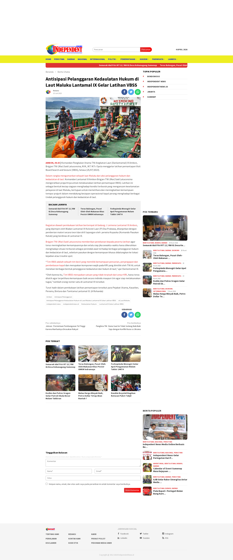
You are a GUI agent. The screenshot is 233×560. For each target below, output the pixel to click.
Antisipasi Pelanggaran (63, 297)
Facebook (123, 534)
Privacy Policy (98, 538)
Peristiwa (167, 442)
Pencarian (146, 49)
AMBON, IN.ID (53, 162)
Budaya (158, 243)
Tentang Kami (52, 534)
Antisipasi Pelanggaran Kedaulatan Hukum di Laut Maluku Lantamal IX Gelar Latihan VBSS (81, 300)
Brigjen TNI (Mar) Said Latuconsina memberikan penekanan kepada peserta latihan (88, 241)
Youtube (144, 538)
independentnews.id (71, 304)
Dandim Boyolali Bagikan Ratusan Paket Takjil (123, 394)
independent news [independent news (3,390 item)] (156, 81)
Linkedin (122, 538)
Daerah (164, 243)
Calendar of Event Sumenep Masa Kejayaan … (167, 470)
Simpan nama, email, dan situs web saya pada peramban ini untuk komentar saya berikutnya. (89, 484)
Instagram (167, 534)
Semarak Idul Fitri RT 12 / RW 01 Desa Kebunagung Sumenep (133, 65)
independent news (54, 304)
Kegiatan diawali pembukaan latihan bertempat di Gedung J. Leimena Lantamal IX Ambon (91, 225)
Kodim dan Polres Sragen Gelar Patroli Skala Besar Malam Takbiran (58, 396)
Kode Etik (73, 543)
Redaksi (72, 534)
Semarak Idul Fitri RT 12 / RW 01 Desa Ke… (164, 245)
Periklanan (51, 538)
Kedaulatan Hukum (89, 304)
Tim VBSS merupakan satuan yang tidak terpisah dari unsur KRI (95, 274)
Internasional (159, 291)
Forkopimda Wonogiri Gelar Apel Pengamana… (169, 269)
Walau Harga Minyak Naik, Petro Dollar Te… (169, 295)
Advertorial (158, 464)
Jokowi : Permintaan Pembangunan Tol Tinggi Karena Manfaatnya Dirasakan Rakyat (68, 326)
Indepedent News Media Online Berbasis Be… (163, 445)
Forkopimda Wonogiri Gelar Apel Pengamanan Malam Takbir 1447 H (123, 211)
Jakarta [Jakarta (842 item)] (151, 92)
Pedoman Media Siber (101, 543)
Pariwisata (176, 263)
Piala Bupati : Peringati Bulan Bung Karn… (168, 492)
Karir (93, 534)
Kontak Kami (74, 538)
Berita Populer (152, 410)
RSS (165, 538)
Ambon (49, 297)
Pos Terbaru (150, 211)
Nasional (159, 442)
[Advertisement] (116, 21)
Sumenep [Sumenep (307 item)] (151, 97)
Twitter (144, 534)
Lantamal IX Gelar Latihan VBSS (111, 304)
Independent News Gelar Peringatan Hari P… (166, 456)
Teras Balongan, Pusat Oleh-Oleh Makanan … (167, 256)
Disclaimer (51, 543)
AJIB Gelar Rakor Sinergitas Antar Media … (170, 481)
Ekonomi (175, 250)
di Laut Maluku (124, 300)
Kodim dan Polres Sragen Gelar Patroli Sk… (169, 282)
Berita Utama (148, 243)
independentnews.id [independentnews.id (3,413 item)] (157, 86)
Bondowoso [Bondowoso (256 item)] (153, 76)
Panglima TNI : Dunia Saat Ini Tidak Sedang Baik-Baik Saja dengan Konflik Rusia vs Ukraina (118, 326)
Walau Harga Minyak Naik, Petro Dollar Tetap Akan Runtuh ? (90, 396)
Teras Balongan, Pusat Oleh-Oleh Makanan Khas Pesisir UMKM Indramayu (92, 211)
